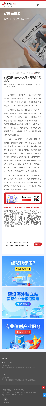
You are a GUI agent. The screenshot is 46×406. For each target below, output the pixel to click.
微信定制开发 (36, 223)
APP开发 (23, 223)
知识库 (34, 73)
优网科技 (7, 211)
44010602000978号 (18, 391)
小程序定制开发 (31, 222)
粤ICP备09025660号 (13, 393)
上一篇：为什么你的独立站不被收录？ (16, 243)
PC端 (31, 219)
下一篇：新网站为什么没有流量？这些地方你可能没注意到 (18, 245)
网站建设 (30, 216)
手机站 (15, 223)
